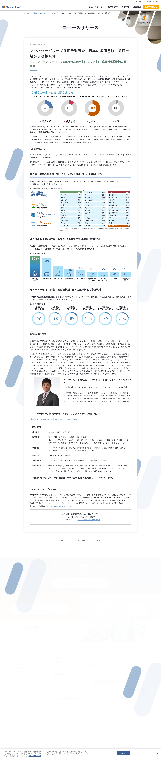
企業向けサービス (96, 7)
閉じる (123, 753)
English (149, 1)
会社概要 (137, 7)
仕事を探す (113, 7)
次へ (98, 540)
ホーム (26, 13)
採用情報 (125, 7)
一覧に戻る (80, 540)
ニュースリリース (45, 13)
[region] (80, 753)
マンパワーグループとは (138, 1)
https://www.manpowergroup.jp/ (58, 506)
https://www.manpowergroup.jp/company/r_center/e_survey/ (54, 419)
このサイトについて (35, 756)
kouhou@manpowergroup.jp (89, 520)
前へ (63, 540)
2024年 (56, 13)
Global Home (155, 1)
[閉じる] (157, 753)
